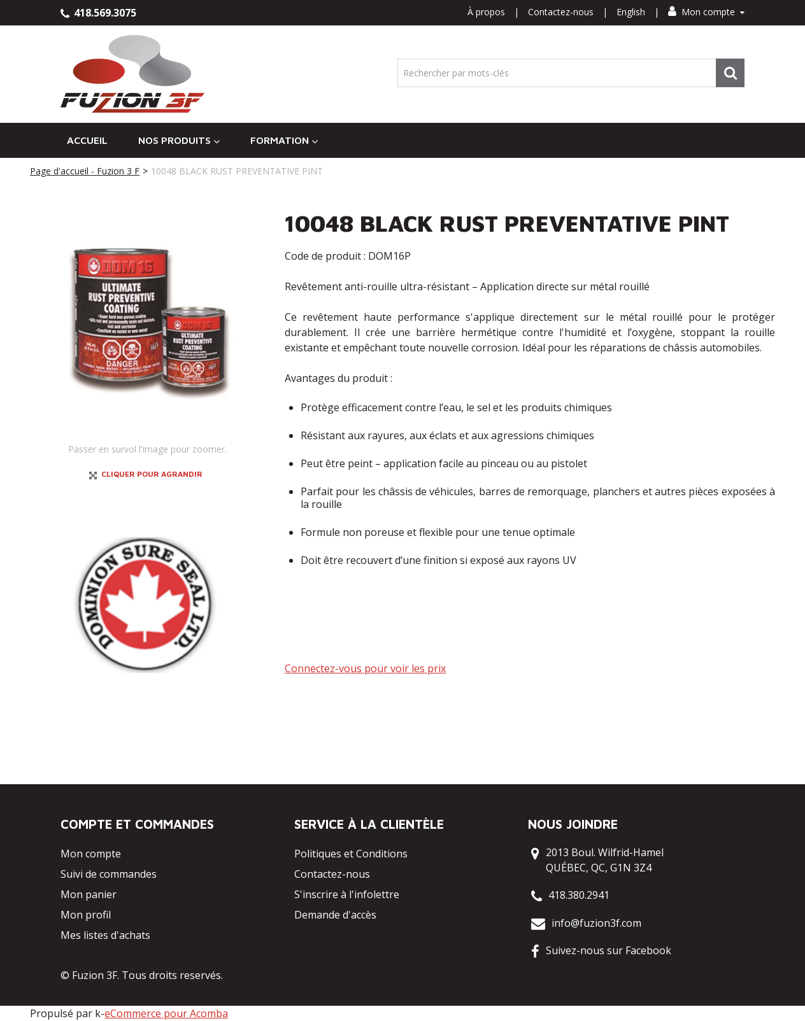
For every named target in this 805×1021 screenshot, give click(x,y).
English (630, 12)
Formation (284, 140)
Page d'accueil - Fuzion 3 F (84, 171)
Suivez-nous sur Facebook (608, 950)
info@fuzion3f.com (596, 923)
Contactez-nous (561, 12)
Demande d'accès (335, 915)
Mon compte (706, 12)
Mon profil (86, 915)
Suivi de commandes (109, 874)
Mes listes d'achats (105, 935)
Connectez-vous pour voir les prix (365, 668)
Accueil (87, 140)
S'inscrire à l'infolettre (346, 894)
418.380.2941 (578, 895)
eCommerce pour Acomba (166, 1013)
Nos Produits (179, 140)
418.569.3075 (98, 13)
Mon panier (89, 894)
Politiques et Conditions (351, 854)
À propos (486, 12)
